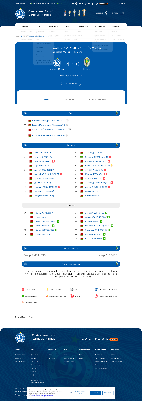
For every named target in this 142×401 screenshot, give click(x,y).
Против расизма (100, 358)
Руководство (34, 361)
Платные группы (116, 358)
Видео (81, 358)
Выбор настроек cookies (76, 393)
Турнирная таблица (68, 358)
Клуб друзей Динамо (101, 368)
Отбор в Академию (116, 361)
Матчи (65, 355)
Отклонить (107, 393)
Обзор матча (71, 83)
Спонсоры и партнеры (37, 365)
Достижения (34, 355)
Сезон (25, 37)
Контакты (33, 371)
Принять (94, 393)
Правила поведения (101, 365)
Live (61, 3)
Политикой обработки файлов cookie (41, 396)
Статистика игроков (68, 361)
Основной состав (20, 355)
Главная (17, 37)
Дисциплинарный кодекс (102, 361)
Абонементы (98, 355)
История (33, 358)
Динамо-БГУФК (19, 358)
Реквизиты (34, 368)
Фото (80, 355)
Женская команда (20, 361)
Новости (49, 355)
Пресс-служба (51, 358)
